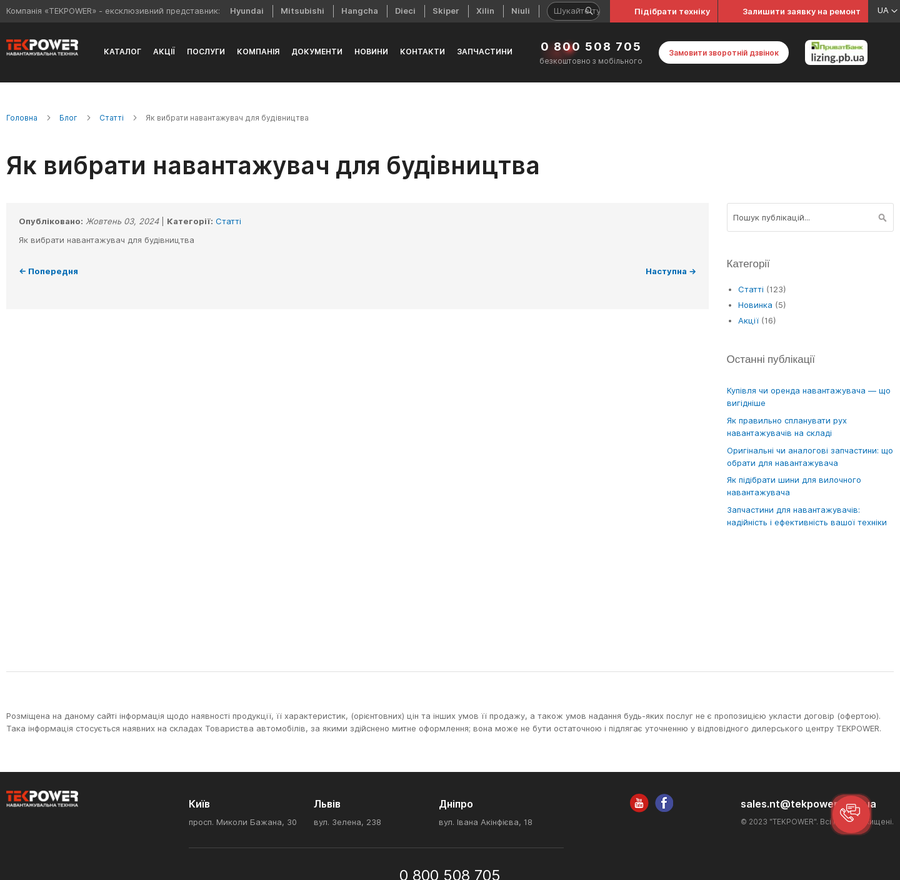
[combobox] (810, 217)
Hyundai (247, 11)
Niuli (520, 11)
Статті (111, 117)
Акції (749, 320)
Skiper (445, 11)
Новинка (756, 305)
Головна (22, 117)
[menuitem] (122, 52)
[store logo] (42, 47)
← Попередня (48, 271)
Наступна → (671, 271)
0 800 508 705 (591, 46)
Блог (68, 117)
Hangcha (359, 11)
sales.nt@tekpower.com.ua (808, 804)
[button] (851, 814)
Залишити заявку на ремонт (801, 11)
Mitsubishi (302, 11)
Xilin (485, 11)
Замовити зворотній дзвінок (724, 52)
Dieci (405, 11)
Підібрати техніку (672, 11)
